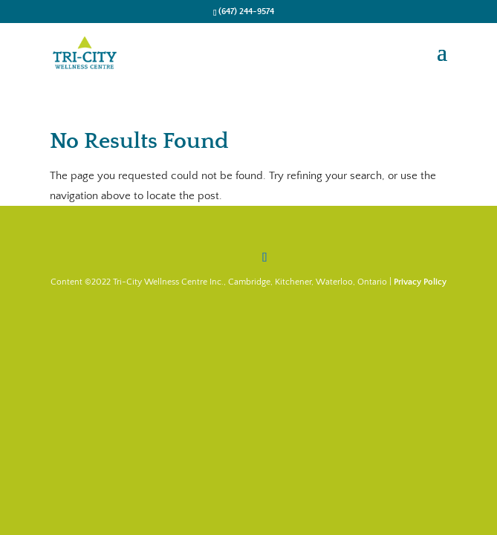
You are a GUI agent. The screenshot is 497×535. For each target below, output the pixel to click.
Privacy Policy (420, 282)
